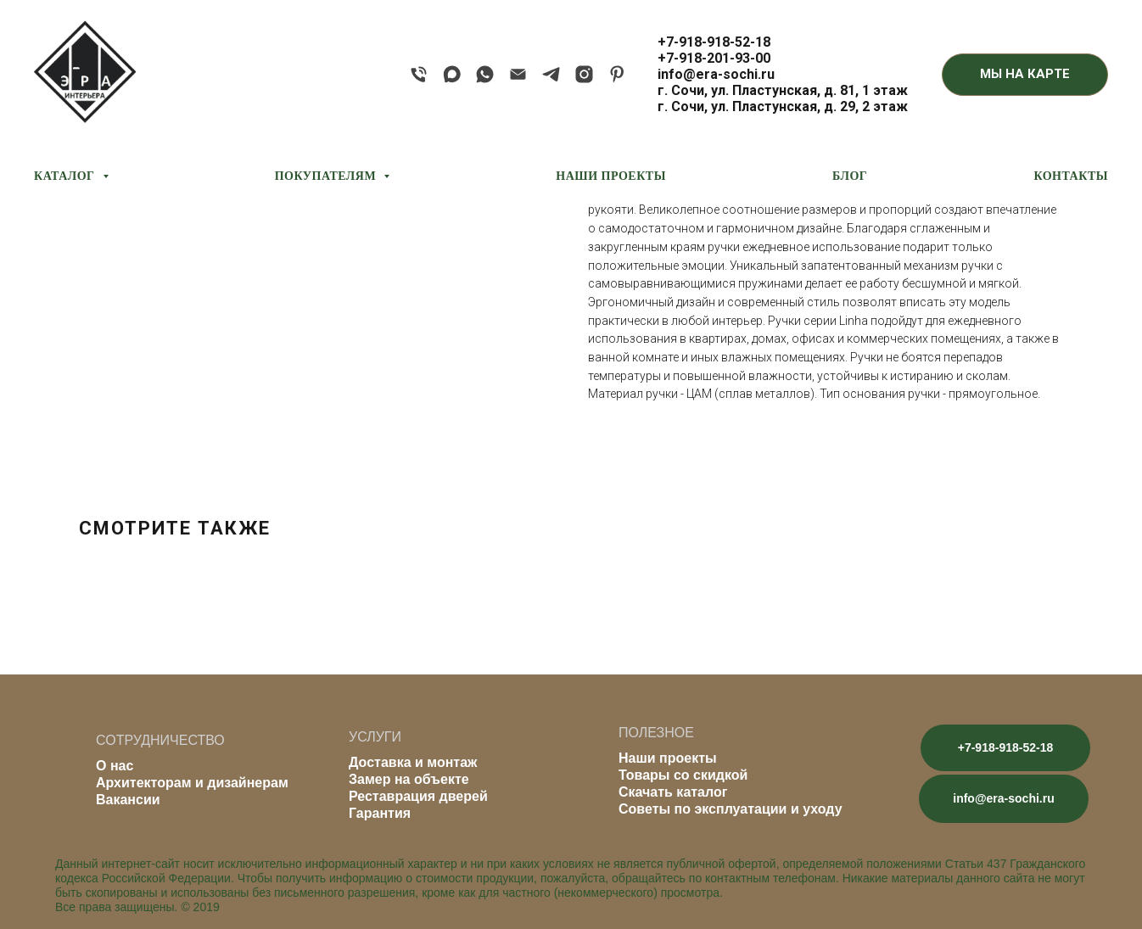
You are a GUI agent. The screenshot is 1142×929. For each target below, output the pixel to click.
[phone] (418, 74)
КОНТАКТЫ (1070, 176)
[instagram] (584, 74)
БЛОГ (849, 176)
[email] (518, 74)
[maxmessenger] (451, 74)
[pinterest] (617, 74)
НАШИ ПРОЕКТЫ (611, 176)
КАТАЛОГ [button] (66, 176)
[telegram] (551, 74)
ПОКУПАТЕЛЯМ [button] (327, 176)
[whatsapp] (484, 74)
